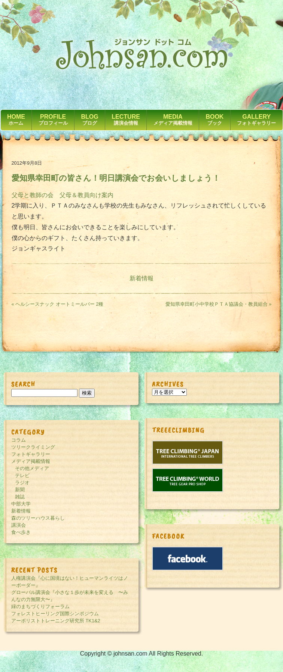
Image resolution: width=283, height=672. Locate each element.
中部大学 (21, 504)
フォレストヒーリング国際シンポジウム (55, 613)
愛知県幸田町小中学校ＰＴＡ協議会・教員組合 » (218, 304)
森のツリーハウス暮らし (38, 518)
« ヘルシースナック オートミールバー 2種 (58, 304)
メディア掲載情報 (30, 461)
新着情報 (141, 278)
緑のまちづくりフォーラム (40, 606)
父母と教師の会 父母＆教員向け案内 (62, 195)
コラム (18, 440)
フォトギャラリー (30, 454)
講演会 (18, 525)
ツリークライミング (33, 447)
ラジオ (22, 482)
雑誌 (20, 497)
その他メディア (32, 468)
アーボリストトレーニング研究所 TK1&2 (55, 620)
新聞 (20, 489)
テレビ (22, 475)
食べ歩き (21, 532)
